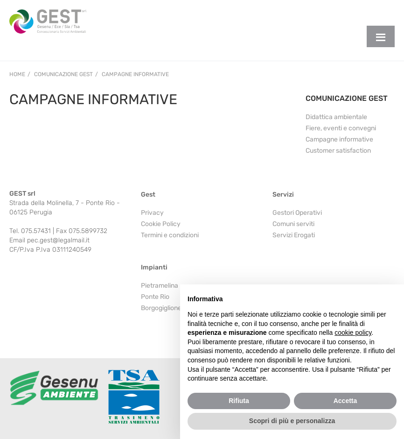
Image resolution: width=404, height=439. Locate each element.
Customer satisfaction (338, 151)
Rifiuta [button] (239, 400)
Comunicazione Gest (63, 74)
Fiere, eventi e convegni (341, 128)
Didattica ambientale (336, 117)
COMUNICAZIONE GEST (347, 98)
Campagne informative (135, 74)
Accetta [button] (345, 400)
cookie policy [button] (352, 332)
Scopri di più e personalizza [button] (292, 421)
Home (17, 74)
